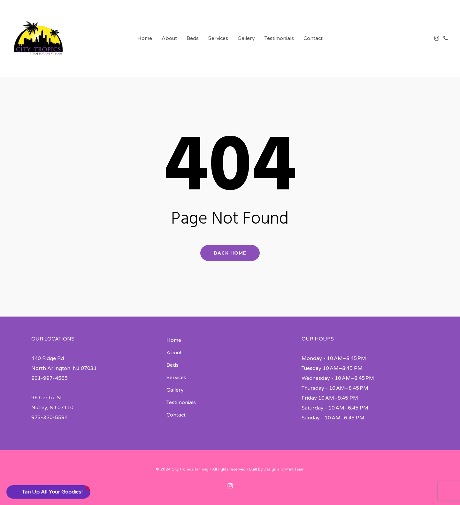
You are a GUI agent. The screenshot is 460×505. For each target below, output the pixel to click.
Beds (172, 365)
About (174, 352)
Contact (176, 415)
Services (176, 377)
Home (173, 340)
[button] (48, 492)
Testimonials (181, 402)
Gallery (175, 390)
